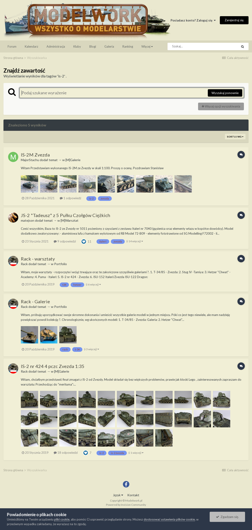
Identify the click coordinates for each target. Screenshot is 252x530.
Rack (24, 264)
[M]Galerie (73, 160)
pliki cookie (61, 519)
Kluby (77, 46)
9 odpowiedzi (65, 241)
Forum (12, 46)
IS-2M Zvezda (35, 154)
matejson (27, 220)
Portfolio (60, 264)
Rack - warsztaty (38, 258)
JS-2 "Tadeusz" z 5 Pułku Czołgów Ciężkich (65, 215)
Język (118, 495)
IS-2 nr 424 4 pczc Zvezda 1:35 (52, 366)
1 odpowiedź (70, 198)
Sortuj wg (235, 136)
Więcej (147, 46)
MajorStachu (30, 160)
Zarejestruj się (234, 20)
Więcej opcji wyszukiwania (221, 106)
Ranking (127, 46)
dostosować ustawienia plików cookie (169, 519)
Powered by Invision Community (126, 504)
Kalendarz (31, 46)
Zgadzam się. (227, 517)
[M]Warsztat (69, 220)
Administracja (56, 46)
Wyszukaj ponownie (225, 93)
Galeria (109, 46)
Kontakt (133, 495)
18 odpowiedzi (66, 452)
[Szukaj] (192, 46)
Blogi (92, 46)
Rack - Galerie (35, 301)
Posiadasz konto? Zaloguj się (193, 20)
